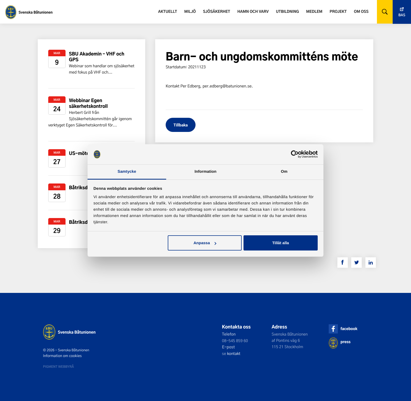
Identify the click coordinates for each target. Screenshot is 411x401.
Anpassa (204, 243)
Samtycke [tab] (127, 171)
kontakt (233, 353)
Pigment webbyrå (58, 366)
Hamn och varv (253, 11)
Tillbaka (181, 124)
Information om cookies (62, 355)
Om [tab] (284, 171)
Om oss (361, 11)
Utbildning (287, 11)
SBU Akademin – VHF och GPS (96, 57)
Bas (401, 15)
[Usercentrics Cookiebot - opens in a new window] (295, 154)
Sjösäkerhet (216, 11)
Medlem (314, 11)
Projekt (338, 11)
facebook (348, 328)
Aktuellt (167, 11)
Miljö (190, 11)
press (345, 341)
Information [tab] (205, 171)
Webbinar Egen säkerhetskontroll (88, 103)
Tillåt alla (280, 243)
